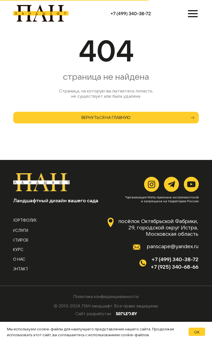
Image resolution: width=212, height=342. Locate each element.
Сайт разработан (93, 313)
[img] (40, 13)
